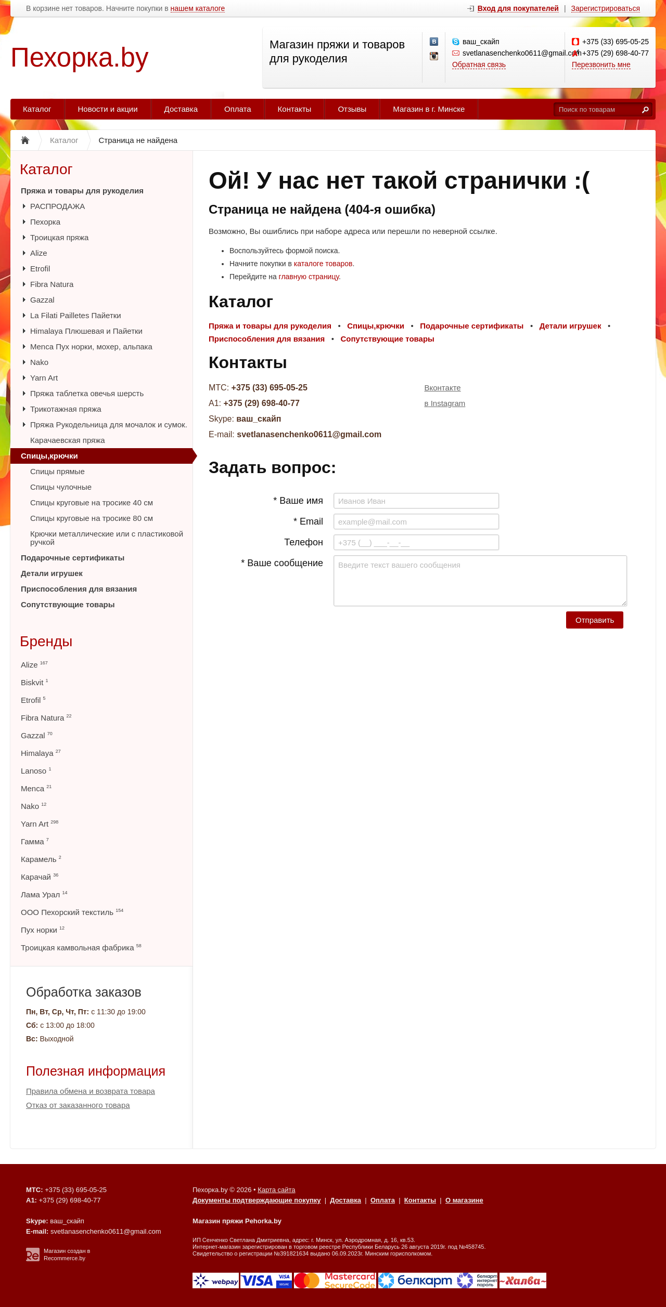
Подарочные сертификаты (72, 557)
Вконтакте (443, 387)
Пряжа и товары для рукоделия (82, 190)
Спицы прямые (57, 471)
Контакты (295, 108)
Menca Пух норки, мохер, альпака (91, 346)
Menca (36, 788)
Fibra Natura (51, 284)
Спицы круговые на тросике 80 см (91, 518)
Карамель (41, 859)
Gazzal (42, 299)
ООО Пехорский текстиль (72, 912)
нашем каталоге (198, 8)
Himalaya (41, 753)
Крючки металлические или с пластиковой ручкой (106, 537)
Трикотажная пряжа (65, 408)
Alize (38, 253)
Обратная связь (479, 64)
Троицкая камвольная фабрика (81, 947)
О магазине (464, 1200)
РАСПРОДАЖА (57, 206)
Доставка (181, 108)
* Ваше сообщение (282, 563)
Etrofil (40, 268)
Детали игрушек (52, 573)
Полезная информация (95, 1071)
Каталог (37, 108)
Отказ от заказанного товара (78, 1105)
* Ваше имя (298, 500)
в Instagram (445, 403)
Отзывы (352, 108)
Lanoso (36, 770)
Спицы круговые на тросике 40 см (91, 502)
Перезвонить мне (601, 64)
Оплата (237, 108)
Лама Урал (44, 894)
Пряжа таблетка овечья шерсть (87, 393)
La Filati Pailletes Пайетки (75, 315)
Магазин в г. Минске (429, 108)
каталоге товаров (323, 263)
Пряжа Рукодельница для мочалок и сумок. (108, 424)
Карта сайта (276, 1190)
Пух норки (43, 929)
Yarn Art (44, 377)
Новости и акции (108, 108)
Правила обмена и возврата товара (90, 1091)
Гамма (35, 841)
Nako (39, 362)
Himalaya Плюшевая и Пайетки (86, 330)
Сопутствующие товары (67, 604)
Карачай (39, 876)
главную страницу (309, 276)
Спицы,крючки (49, 455)
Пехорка (45, 221)
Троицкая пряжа (59, 237)
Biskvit (34, 682)
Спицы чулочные (61, 486)
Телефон (303, 542)
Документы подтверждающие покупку (257, 1200)
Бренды (46, 641)
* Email (308, 521)
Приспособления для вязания (79, 588)
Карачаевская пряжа (67, 440)
